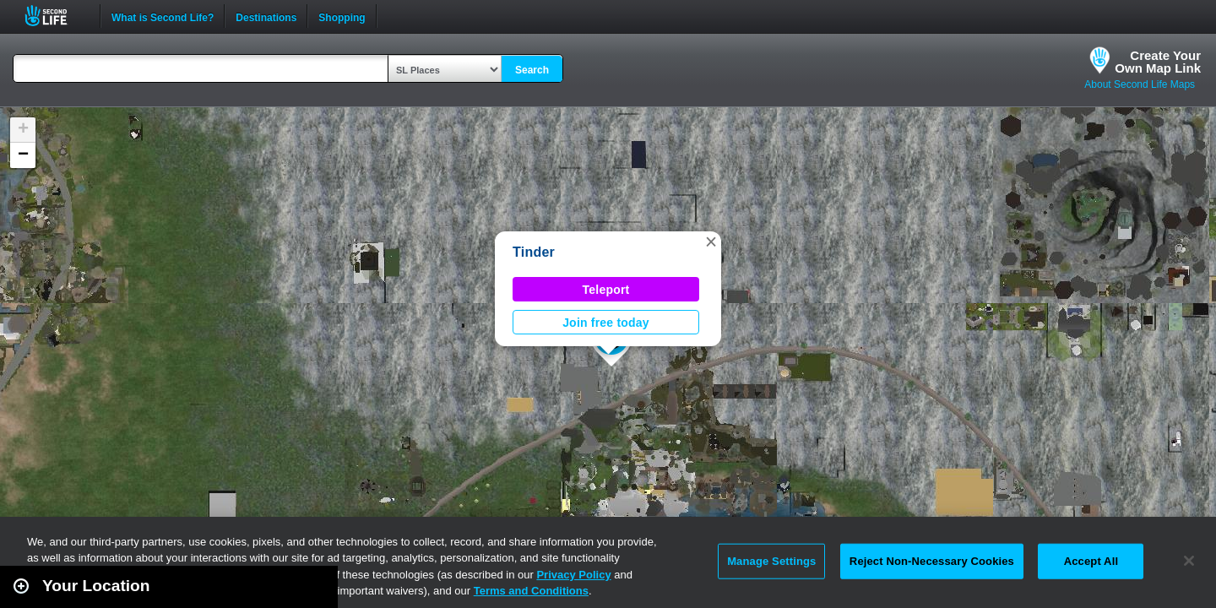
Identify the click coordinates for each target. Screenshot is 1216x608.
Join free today (605, 322)
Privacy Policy (573, 574)
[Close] (1189, 560)
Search (532, 70)
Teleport (606, 289)
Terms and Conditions (531, 590)
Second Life (55, 15)
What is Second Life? (162, 16)
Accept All (1091, 561)
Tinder (534, 252)
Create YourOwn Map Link (1158, 61)
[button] (711, 241)
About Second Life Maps (1139, 84)
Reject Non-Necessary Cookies (932, 561)
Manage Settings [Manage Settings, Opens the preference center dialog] (771, 561)
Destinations (266, 16)
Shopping (341, 16)
